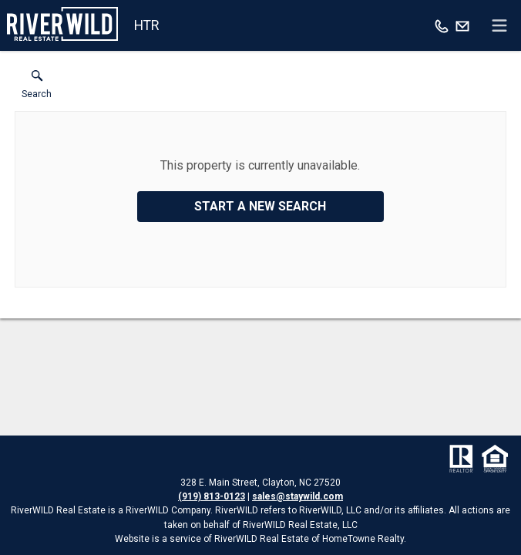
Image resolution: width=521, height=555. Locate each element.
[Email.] (462, 25)
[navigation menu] (499, 25)
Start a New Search (260, 206)
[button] (36, 87)
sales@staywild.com (297, 496)
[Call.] (441, 25)
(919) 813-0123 (211, 496)
